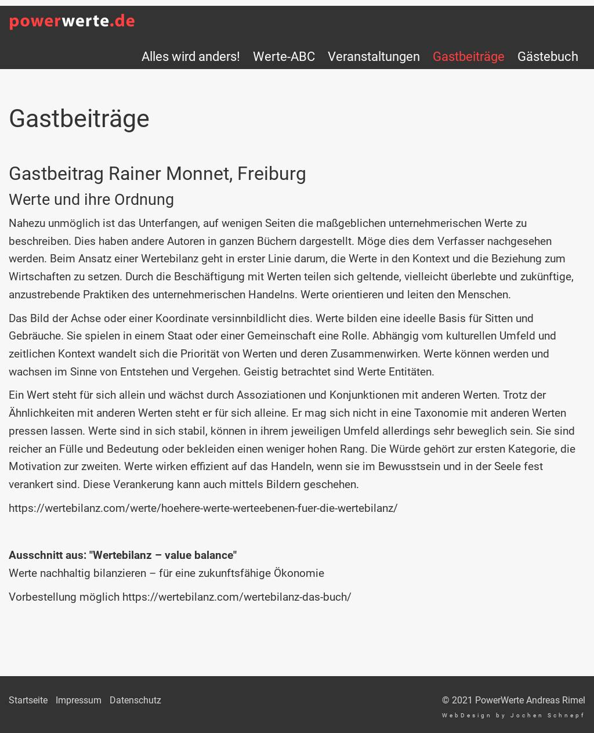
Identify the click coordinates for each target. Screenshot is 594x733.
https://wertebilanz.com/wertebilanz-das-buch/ (237, 597)
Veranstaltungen (374, 56)
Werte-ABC (284, 56)
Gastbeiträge (469, 56)
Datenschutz (135, 700)
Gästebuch (547, 56)
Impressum (79, 700)
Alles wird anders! (191, 56)
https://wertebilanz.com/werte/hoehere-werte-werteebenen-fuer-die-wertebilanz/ (203, 508)
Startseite (28, 700)
